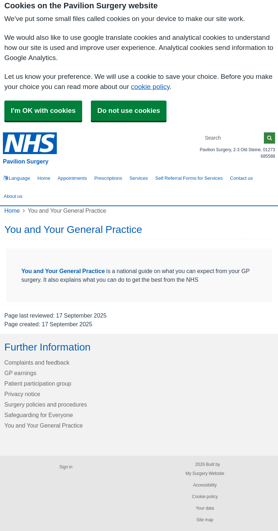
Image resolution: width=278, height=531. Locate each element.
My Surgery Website (204, 473)
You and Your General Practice (63, 271)
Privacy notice (22, 394)
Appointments (72, 178)
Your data (205, 508)
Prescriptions (108, 178)
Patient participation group (37, 383)
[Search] (233, 138)
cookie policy (150, 86)
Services (138, 178)
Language (17, 178)
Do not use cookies (128, 110)
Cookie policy (205, 496)
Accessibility (204, 485)
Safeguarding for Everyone (38, 415)
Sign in (65, 467)
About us (13, 196)
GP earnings (20, 373)
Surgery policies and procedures (45, 404)
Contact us (241, 178)
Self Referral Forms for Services (189, 178)
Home (43, 178)
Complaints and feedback (37, 362)
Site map (204, 520)
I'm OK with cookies (43, 110)
